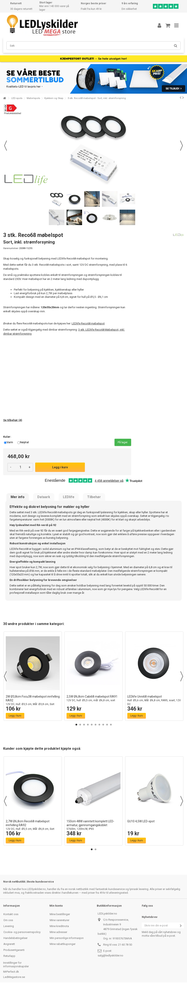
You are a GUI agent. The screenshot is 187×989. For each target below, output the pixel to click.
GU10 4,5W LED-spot (141, 821)
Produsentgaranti (14, 950)
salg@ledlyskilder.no (110, 955)
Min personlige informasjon (67, 938)
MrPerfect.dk (11, 971)
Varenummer (10, 248)
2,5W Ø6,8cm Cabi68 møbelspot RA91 (93, 698)
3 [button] (84, 724)
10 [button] (111, 724)
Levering (8, 926)
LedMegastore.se (14, 977)
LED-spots (16, 98)
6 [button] (95, 724)
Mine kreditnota (59, 926)
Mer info (18, 497)
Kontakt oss (10, 914)
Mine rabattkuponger (62, 944)
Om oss (8, 920)
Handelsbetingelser (15, 938)
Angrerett (9, 944)
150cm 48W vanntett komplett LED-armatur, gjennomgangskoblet (93, 825)
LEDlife (68, 497)
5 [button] (92, 724)
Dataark (43, 497)
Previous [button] (5, 676)
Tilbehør (94, 497)
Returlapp (9, 955)
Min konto (56, 905)
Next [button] (182, 676)
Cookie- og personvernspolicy (22, 932)
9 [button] (107, 724)
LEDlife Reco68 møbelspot (88, 323)
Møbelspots (33, 98)
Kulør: (7, 436)
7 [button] (99, 724)
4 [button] (88, 724)
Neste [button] (181, 145)
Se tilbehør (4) (12, 420)
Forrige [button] (5, 145)
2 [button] (80, 724)
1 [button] (76, 724)
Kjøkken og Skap (53, 98)
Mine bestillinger (60, 914)
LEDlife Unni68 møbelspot (154, 700)
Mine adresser (58, 932)
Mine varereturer (59, 920)
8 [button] (103, 724)
